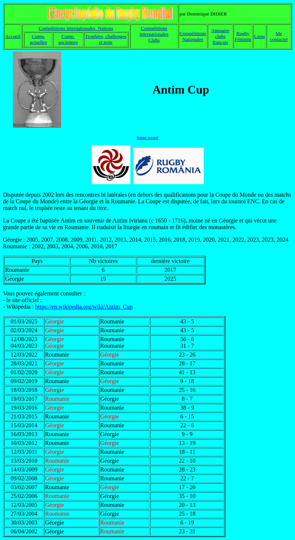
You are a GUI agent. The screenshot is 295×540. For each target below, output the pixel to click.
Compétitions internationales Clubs (154, 34)
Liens (259, 36)
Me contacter (279, 36)
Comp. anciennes (68, 39)
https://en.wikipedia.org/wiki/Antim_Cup (84, 307)
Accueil (12, 36)
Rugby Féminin (243, 36)
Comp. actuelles (38, 39)
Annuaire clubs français (220, 36)
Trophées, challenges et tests (105, 39)
